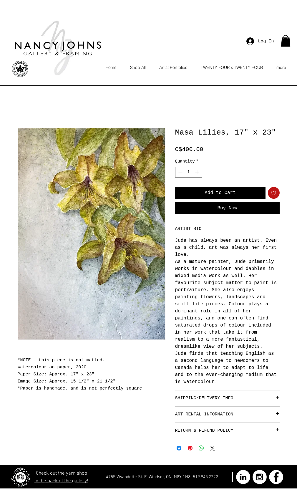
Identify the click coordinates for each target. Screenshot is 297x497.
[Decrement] (179, 172)
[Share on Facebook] (178, 448)
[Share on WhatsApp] (201, 448)
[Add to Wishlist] (274, 193)
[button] (286, 41)
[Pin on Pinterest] (190, 448)
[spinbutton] (188, 172)
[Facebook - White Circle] (276, 477)
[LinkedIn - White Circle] (243, 477)
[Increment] (197, 172)
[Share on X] (212, 448)
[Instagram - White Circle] (260, 477)
